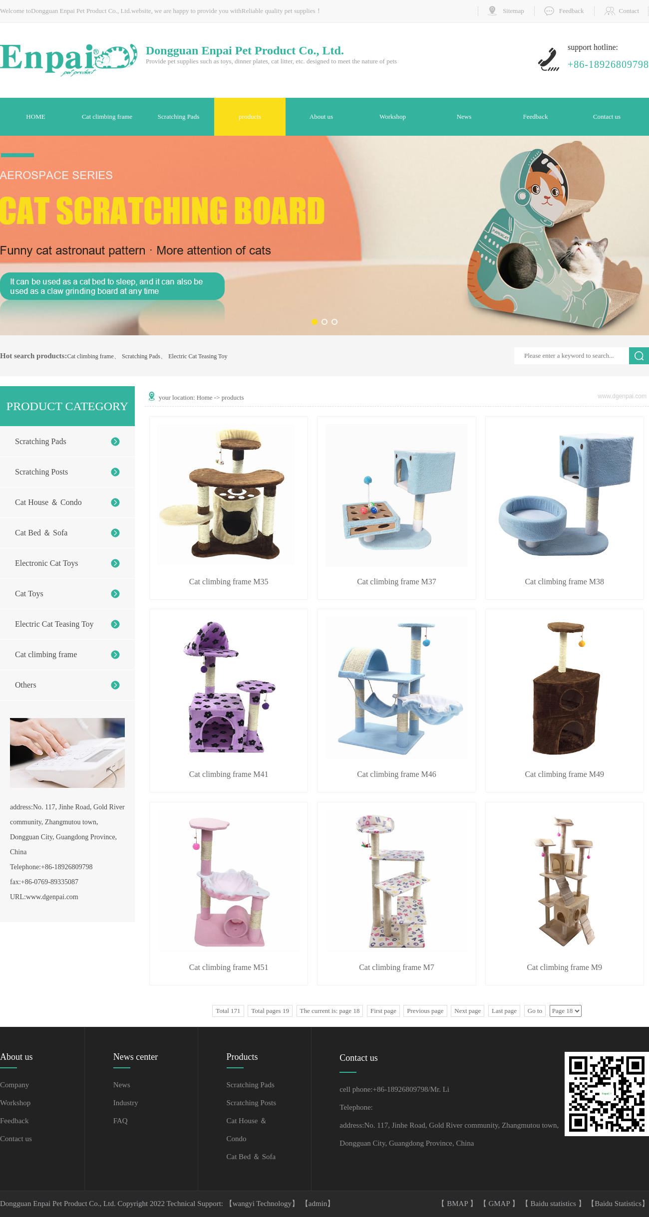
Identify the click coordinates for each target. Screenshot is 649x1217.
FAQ (120, 1121)
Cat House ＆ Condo (48, 502)
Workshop (392, 116)
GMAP (500, 1204)
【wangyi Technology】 (263, 1204)
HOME (35, 116)
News (464, 116)
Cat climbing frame (107, 116)
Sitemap (513, 10)
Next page (467, 1010)
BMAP (458, 1204)
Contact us (607, 116)
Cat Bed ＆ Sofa (41, 532)
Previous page (425, 1010)
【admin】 (318, 1204)
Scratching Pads (178, 116)
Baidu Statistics (618, 1204)
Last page (504, 1010)
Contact (629, 10)
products (250, 116)
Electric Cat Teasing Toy (197, 356)
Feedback (571, 10)
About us (321, 116)
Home (205, 397)
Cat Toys (29, 593)
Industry (125, 1103)
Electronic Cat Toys (46, 563)
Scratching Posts (41, 472)
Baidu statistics (554, 1204)
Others (25, 685)
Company (14, 1085)
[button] (315, 322)
